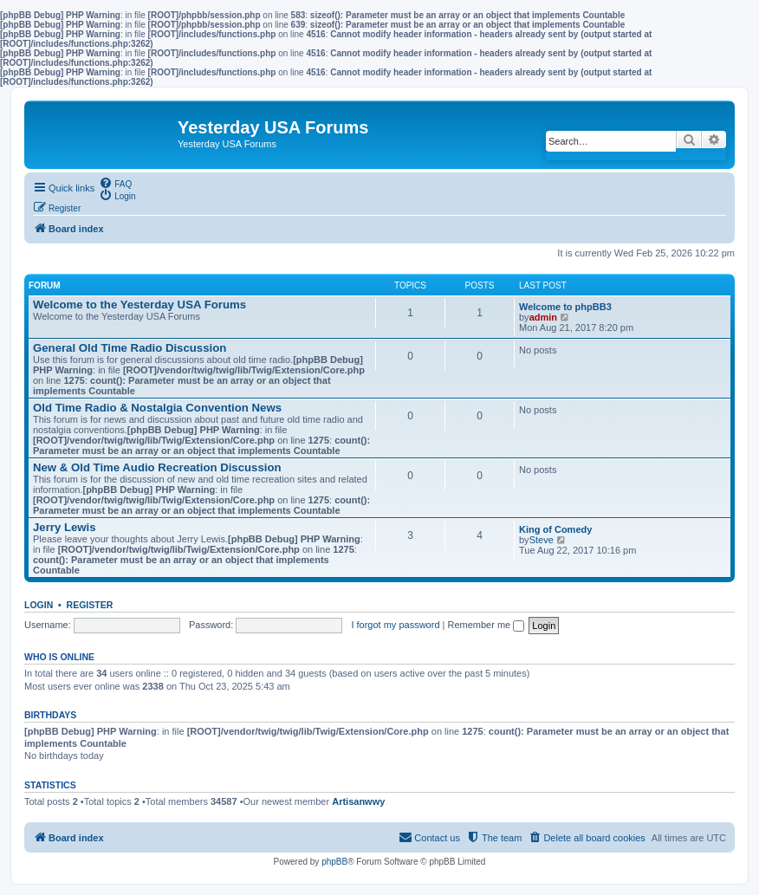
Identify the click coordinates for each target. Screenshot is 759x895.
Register (90, 605)
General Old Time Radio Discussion (129, 347)
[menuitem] (115, 183)
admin (543, 317)
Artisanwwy (358, 801)
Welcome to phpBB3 (565, 307)
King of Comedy (555, 529)
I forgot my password (395, 624)
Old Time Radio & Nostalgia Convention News (157, 407)
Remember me (485, 624)
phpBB (334, 861)
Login (38, 605)
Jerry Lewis (64, 527)
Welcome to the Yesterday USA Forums (139, 304)
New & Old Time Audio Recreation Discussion (157, 467)
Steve (541, 540)
